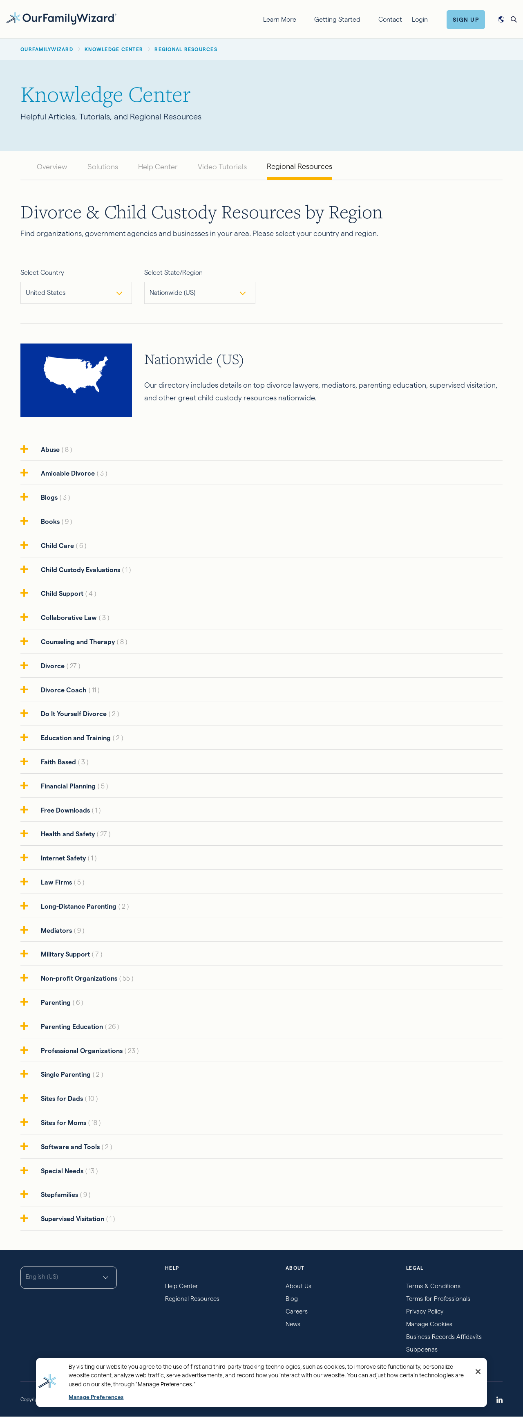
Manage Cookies (429, 1323)
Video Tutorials (222, 167)
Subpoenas (422, 1349)
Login (420, 19)
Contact (390, 19)
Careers (297, 1311)
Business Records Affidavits (444, 1336)
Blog (292, 1298)
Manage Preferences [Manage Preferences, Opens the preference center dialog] (96, 1397)
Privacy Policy (424, 1311)
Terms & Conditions (433, 1285)
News (293, 1323)
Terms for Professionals (438, 1298)
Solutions (102, 167)
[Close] (478, 1372)
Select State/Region (173, 272)
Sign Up (466, 19)
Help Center (158, 167)
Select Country (42, 272)
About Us (298, 1285)
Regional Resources (299, 166)
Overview (52, 167)
